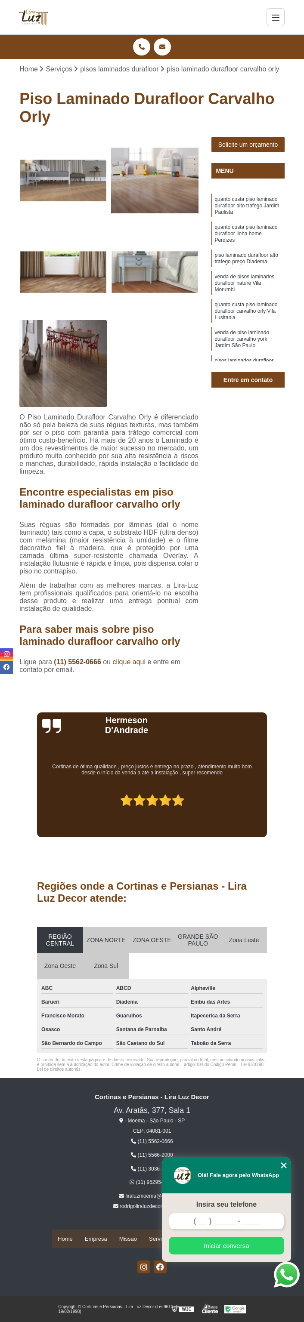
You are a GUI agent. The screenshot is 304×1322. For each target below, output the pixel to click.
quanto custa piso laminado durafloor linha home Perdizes (245, 241)
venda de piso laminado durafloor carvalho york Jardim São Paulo (241, 360)
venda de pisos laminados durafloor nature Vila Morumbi (244, 297)
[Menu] (275, 17)
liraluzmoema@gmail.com (152, 1197)
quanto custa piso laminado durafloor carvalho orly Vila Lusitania (245, 328)
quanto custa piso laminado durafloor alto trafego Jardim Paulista (246, 209)
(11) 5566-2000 (152, 1156)
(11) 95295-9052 (152, 1183)
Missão (128, 1239)
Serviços (160, 1239)
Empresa (96, 1239)
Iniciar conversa (226, 1245)
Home (65, 1239)
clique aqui (129, 663)
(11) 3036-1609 (152, 1170)
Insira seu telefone (226, 1204)
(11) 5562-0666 (78, 663)
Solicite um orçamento (248, 145)
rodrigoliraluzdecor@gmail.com (152, 1208)
